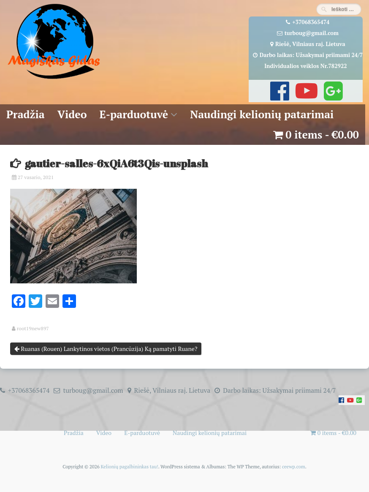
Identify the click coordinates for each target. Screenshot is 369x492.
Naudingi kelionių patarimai (262, 114)
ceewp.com (293, 466)
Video (72, 114)
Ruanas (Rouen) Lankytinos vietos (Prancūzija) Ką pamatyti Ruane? (106, 349)
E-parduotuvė (134, 114)
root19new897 (33, 329)
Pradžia (25, 114)
